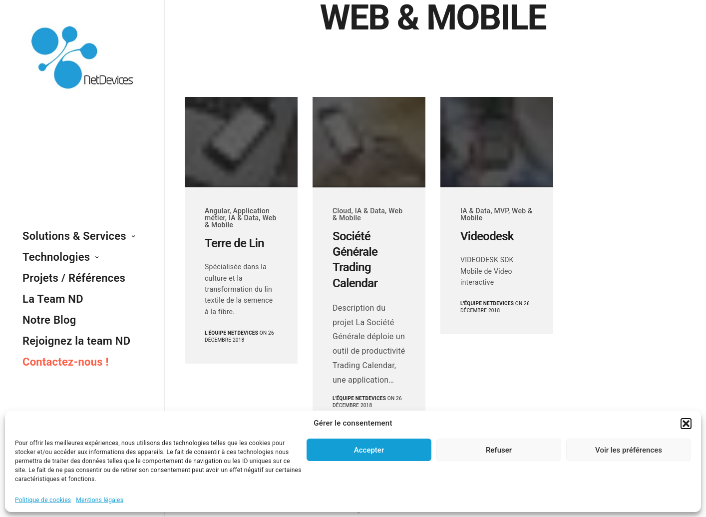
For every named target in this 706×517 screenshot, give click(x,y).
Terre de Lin (234, 243)
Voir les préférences (628, 450)
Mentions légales (99, 500)
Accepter (369, 450)
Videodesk (487, 236)
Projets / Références (73, 278)
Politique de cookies (43, 500)
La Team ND (52, 299)
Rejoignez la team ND (76, 341)
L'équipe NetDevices (231, 333)
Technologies (56, 257)
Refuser (499, 450)
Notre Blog (49, 320)
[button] (686, 424)
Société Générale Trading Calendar (355, 259)
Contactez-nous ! (65, 362)
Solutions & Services (74, 236)
